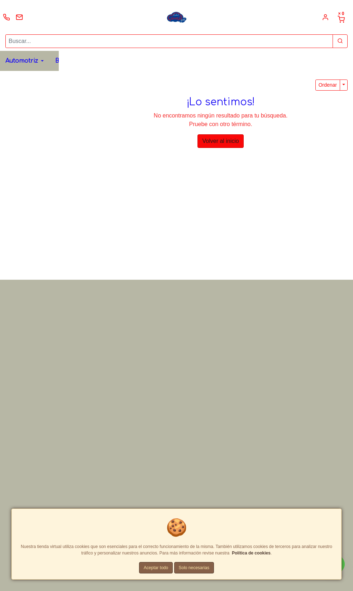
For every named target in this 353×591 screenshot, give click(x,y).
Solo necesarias (194, 567)
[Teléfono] (266, 265)
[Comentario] (266, 290)
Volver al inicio (220, 141)
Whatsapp (156, 187)
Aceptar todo (156, 567)
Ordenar (328, 85)
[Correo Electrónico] (266, 248)
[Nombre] (266, 231)
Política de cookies (251, 553)
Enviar (241, 333)
